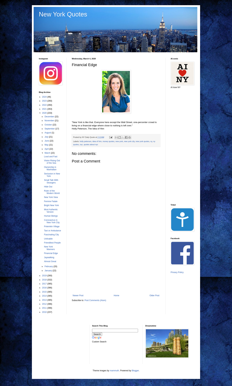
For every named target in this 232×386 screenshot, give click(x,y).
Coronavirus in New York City (52, 221)
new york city (129, 141)
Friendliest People (52, 243)
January (49, 270)
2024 (44, 97)
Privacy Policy (177, 272)
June (47, 141)
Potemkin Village (51, 226)
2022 (44, 105)
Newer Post (78, 295)
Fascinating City (51, 234)
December (50, 116)
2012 (44, 304)
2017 (44, 284)
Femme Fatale (50, 201)
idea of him (97, 141)
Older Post (154, 295)
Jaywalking (49, 257)
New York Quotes (63, 14)
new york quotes (142, 141)
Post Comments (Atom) (95, 300)
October (49, 125)
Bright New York (51, 205)
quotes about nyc (91, 144)
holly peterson (85, 141)
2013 (44, 300)
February (49, 266)
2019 (44, 275)
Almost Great (50, 261)
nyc (81, 144)
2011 (44, 308)
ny (151, 141)
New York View (51, 197)
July (47, 137)
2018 (44, 280)
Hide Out (48, 186)
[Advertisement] (116, 266)
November (50, 120)
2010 (44, 312)
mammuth (114, 370)
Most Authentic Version (51, 210)
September (50, 129)
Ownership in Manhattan (50, 168)
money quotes (108, 141)
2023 (44, 101)
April (47, 149)
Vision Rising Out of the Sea (52, 161)
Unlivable (48, 239)
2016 (44, 288)
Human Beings (51, 216)
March (48, 153)
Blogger (135, 370)
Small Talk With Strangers (51, 181)
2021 (44, 109)
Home (116, 295)
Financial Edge (51, 253)
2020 (44, 113)
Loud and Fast (50, 156)
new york (119, 141)
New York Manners (49, 248)
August (48, 132)
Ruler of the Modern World (52, 192)
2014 (44, 296)
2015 (44, 292)
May (47, 145)
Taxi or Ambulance (52, 230)
